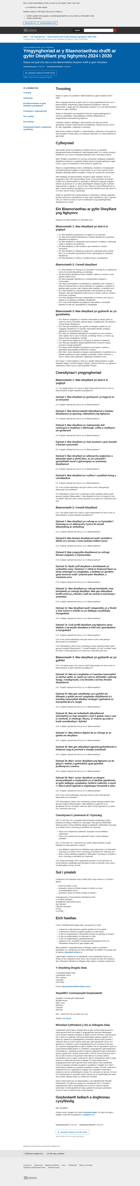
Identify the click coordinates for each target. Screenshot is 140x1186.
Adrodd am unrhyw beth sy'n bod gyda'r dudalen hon (41, 1146)
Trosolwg (27, 93)
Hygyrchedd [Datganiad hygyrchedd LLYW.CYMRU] (38, 1165)
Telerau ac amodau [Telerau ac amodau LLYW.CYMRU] (85, 1165)
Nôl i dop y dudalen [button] (57, 1153)
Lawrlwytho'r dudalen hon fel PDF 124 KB (41, 73)
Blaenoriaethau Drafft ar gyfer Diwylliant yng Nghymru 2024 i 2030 (71, 37)
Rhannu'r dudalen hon (35, 1153)
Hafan (25, 37)
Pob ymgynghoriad (38, 37)
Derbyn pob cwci (30, 23)
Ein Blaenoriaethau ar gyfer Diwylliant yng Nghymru (34, 104)
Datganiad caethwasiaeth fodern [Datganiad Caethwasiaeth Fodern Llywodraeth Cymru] (34, 1167)
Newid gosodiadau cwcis (48, 23)
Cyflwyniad (28, 98)
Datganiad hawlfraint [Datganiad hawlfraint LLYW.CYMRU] (52, 1165)
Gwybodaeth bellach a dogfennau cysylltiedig (37, 128)
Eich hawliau (28, 122)
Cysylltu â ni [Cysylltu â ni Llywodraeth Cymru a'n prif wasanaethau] (27, 1165)
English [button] (77, 30)
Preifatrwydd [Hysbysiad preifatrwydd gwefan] (72, 1165)
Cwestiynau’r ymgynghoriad (35, 111)
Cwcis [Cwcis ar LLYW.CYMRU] (64, 1165)
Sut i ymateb (28, 116)
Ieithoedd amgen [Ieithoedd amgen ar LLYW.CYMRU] (54, 1167)
